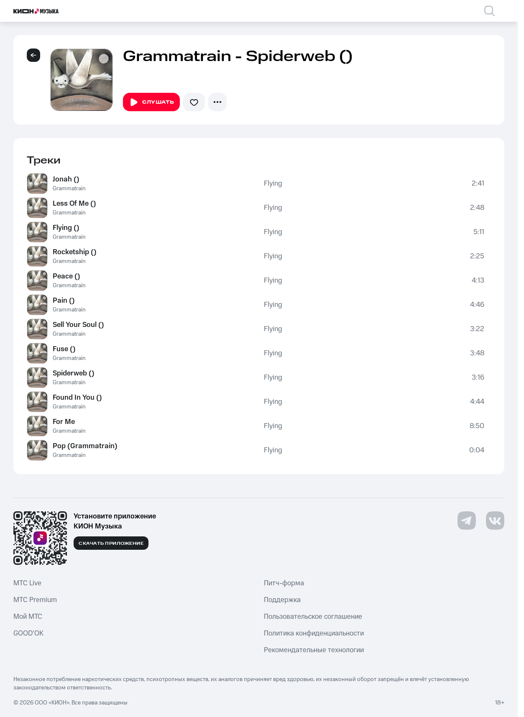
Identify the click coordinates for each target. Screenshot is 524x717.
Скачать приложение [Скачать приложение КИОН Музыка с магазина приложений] (111, 543)
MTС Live (27, 583)
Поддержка (282, 600)
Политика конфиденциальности (314, 633)
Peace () (66, 276)
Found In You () (77, 398)
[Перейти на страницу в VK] (495, 520)
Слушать (151, 102)
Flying (273, 184)
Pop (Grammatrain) (85, 446)
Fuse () (64, 349)
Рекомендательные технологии (314, 650)
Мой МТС (27, 617)
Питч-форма (284, 583)
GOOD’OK (28, 633)
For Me (64, 422)
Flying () (66, 228)
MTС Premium (35, 600)
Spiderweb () (74, 373)
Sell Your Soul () (78, 325)
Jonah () (66, 179)
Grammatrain (69, 188)
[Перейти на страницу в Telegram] (467, 520)
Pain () (64, 301)
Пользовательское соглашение (313, 617)
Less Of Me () (74, 204)
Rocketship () (75, 252)
